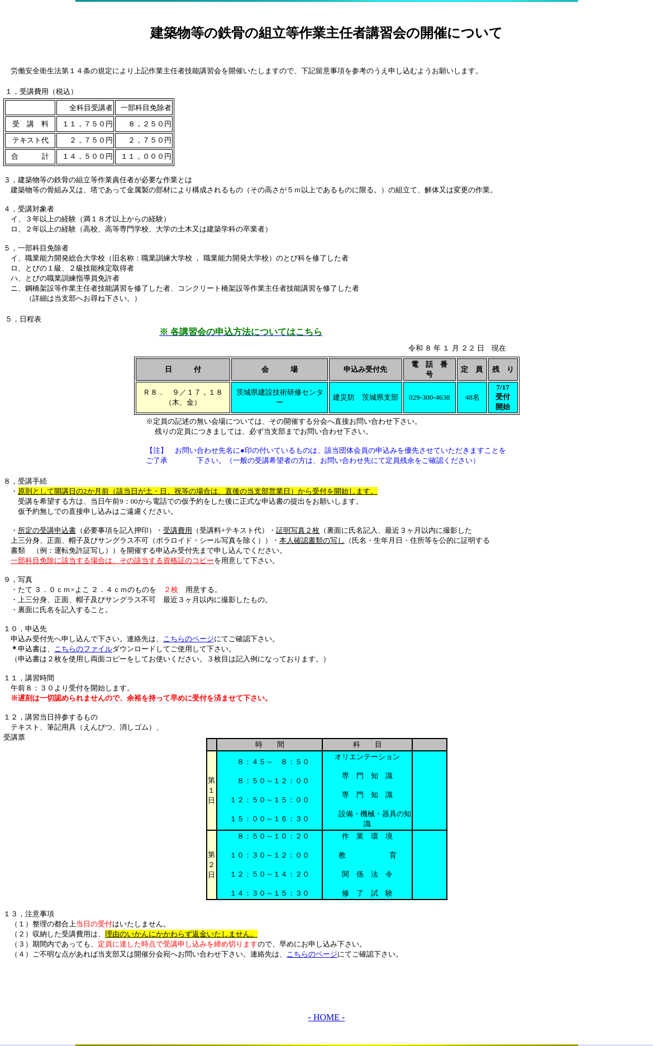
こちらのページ (188, 639)
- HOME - (326, 1017)
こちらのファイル (83, 649)
